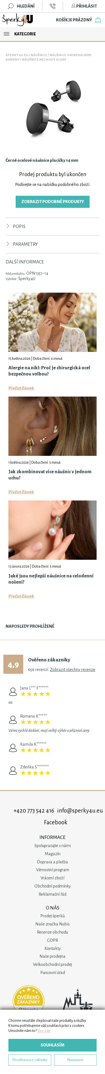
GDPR (52, 940)
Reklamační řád (52, 894)
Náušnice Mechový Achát (44, 60)
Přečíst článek (21, 388)
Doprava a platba (52, 862)
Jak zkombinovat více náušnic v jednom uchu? (50, 475)
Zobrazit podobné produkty (52, 201)
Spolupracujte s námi (52, 845)
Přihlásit (84, 6)
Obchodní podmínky (52, 886)
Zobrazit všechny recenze (72, 669)
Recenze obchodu (52, 932)
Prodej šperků (52, 916)
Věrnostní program (52, 870)
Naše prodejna (52, 956)
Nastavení (75, 1060)
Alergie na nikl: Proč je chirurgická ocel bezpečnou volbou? (49, 371)
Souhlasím (52, 1045)
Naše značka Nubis (52, 924)
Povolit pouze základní (29, 1060)
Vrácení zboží (52, 878)
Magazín (52, 854)
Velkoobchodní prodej (52, 964)
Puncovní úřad (52, 972)
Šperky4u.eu (17, 55)
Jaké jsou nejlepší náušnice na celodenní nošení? (51, 579)
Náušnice (39, 55)
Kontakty (53, 948)
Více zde (43, 1031)
